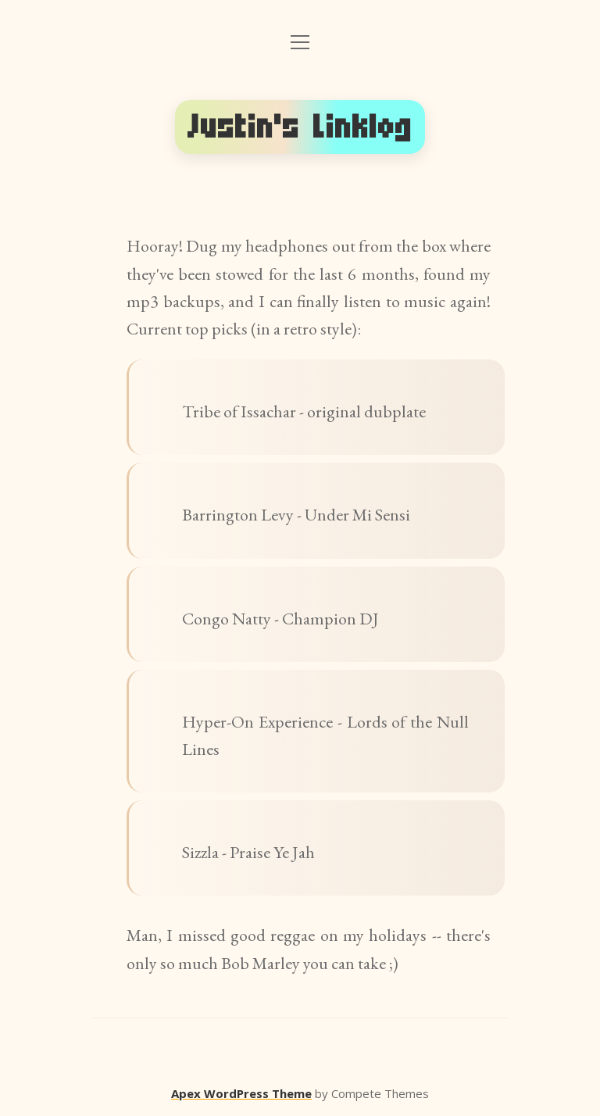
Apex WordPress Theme (241, 1093)
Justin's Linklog (300, 127)
